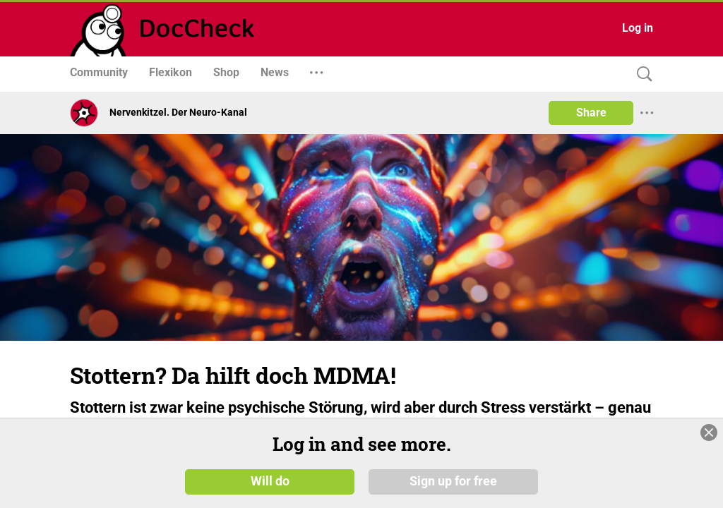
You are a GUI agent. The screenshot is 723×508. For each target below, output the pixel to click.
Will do (270, 481)
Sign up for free (453, 481)
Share (591, 112)
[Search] (641, 74)
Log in (637, 28)
